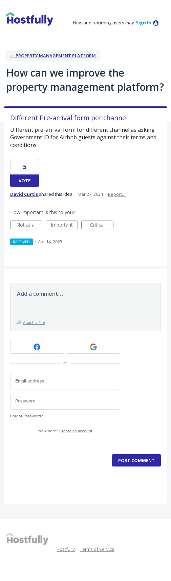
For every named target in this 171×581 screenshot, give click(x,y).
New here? (65, 431)
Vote (24, 181)
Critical (101, 225)
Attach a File (34, 322)
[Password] (65, 401)
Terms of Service (97, 549)
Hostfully (66, 549)
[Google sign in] (94, 347)
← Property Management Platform (53, 56)
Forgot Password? (26, 416)
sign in (143, 23)
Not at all (29, 225)
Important (64, 225)
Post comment (136, 460)
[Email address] (65, 381)
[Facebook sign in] (37, 347)
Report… (117, 194)
